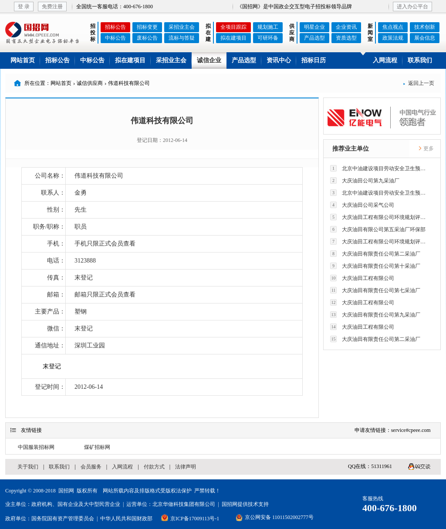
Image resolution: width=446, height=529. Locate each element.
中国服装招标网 (36, 447)
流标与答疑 (182, 38)
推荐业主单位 (350, 148)
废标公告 (147, 38)
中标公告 (115, 38)
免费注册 (52, 6)
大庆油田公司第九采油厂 (364, 180)
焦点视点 (392, 27)
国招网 (66, 491)
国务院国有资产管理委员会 (62, 519)
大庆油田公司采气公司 (362, 205)
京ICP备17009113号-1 (194, 519)
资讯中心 (279, 60)
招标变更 (147, 27)
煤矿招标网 (97, 447)
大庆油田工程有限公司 (362, 278)
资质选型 (346, 38)
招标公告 (115, 27)
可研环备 (267, 38)
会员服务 (91, 467)
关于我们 (27, 467)
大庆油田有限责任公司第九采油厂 (375, 314)
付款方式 (154, 467)
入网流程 (385, 60)
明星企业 (314, 27)
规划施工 (267, 27)
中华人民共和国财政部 (126, 519)
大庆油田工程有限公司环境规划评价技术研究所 (380, 217)
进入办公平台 (412, 6)
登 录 (24, 6)
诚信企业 (209, 60)
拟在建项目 (233, 38)
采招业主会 (182, 27)
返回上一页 (418, 83)
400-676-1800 (389, 507)
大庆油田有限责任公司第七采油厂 (375, 290)
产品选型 (314, 38)
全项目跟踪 (233, 27)
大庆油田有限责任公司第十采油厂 (375, 266)
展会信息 (424, 38)
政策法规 (392, 38)
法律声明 (185, 467)
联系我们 (420, 60)
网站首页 (22, 60)
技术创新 (424, 27)
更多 (426, 148)
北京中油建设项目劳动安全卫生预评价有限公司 (380, 168)
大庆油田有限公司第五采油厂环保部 (378, 229)
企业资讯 (346, 27)
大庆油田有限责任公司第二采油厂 (375, 253)
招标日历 (313, 60)
